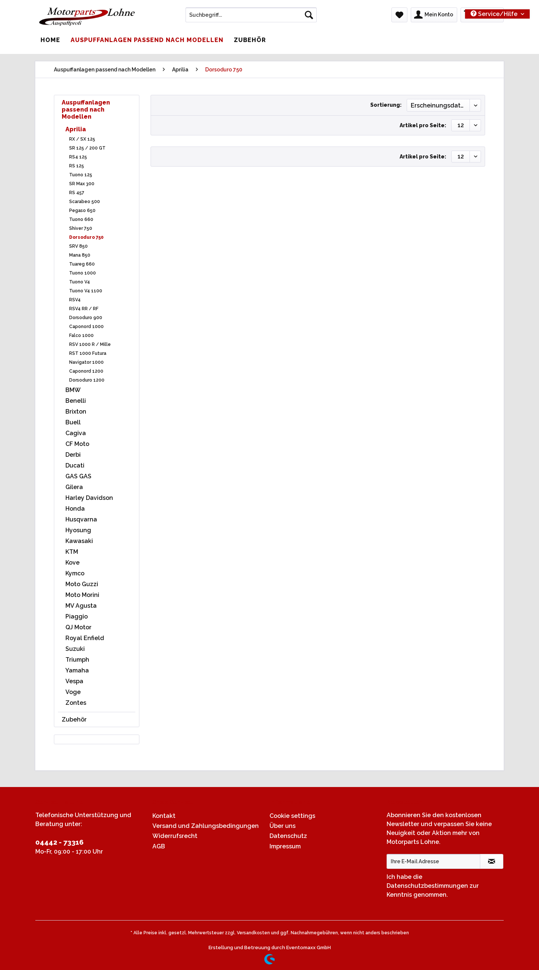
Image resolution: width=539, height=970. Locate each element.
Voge (73, 692)
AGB (158, 846)
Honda (75, 508)
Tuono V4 (79, 282)
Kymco (74, 573)
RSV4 (75, 299)
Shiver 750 (80, 228)
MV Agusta (81, 605)
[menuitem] (251, 17)
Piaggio (76, 616)
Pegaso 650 (82, 210)
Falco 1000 (81, 335)
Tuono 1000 (82, 273)
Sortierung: (385, 105)
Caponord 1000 (86, 326)
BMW (73, 390)
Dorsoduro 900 (85, 317)
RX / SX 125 (82, 139)
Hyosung (78, 530)
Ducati (74, 465)
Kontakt (163, 815)
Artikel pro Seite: (423, 125)
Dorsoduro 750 (86, 237)
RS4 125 (78, 157)
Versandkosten (253, 932)
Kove (72, 562)
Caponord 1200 (86, 371)
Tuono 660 (81, 219)
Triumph (77, 659)
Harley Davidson (89, 497)
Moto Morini (82, 594)
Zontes (75, 702)
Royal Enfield (84, 638)
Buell (73, 422)
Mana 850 (79, 255)
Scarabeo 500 (84, 201)
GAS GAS (78, 476)
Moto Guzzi (81, 584)
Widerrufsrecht (174, 835)
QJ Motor (78, 627)
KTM (71, 551)
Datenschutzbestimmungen (427, 885)
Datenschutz (288, 835)
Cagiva (75, 433)
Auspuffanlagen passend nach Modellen (86, 109)
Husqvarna (81, 519)
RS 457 (76, 192)
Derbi (73, 454)
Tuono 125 (80, 174)
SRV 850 (78, 246)
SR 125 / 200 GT (87, 148)
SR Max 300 (81, 183)
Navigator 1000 (86, 362)
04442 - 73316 (59, 842)
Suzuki (75, 648)
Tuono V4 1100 (85, 290)
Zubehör (74, 719)
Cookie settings (292, 815)
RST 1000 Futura (87, 353)
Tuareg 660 (82, 264)
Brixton (75, 411)
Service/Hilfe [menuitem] (495, 13)
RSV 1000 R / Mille (90, 344)
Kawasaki (79, 541)
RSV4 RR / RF (84, 308)
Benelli (75, 400)
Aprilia (75, 129)
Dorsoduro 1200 (86, 380)
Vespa (74, 681)
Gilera (74, 487)
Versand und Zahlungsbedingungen (205, 825)
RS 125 (76, 165)
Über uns (283, 825)
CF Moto (77, 443)
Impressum (285, 846)
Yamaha (77, 670)
